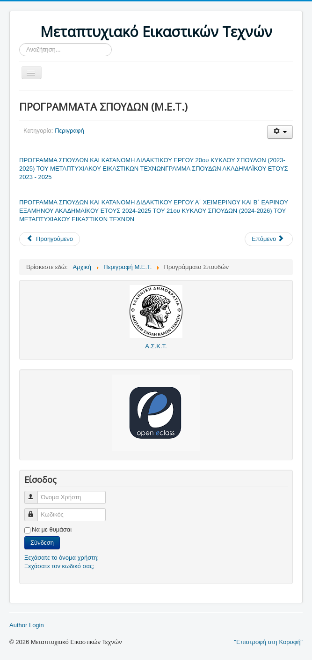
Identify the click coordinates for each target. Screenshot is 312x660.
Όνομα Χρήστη (35, 493)
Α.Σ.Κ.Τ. (156, 346)
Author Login (26, 625)
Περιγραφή (69, 130)
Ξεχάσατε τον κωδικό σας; (59, 566)
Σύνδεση (42, 542)
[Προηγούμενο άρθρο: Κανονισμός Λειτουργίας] (49, 239)
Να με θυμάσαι (52, 529)
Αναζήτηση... (19, 43)
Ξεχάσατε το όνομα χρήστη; (61, 557)
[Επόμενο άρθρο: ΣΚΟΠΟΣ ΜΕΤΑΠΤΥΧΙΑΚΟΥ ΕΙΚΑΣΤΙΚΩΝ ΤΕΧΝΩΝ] (269, 239)
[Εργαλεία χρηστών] (280, 132)
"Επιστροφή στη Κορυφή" (268, 641)
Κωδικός (35, 510)
